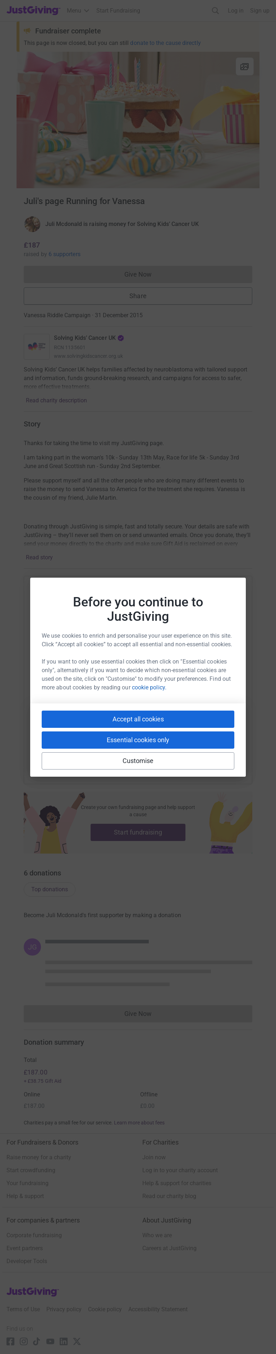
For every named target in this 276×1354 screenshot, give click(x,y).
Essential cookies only (138, 740)
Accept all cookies (138, 719)
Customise (138, 760)
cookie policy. (149, 687)
